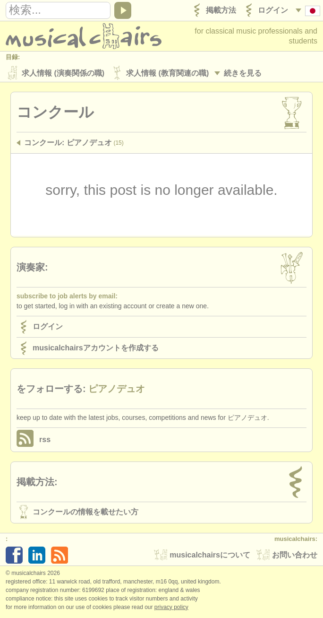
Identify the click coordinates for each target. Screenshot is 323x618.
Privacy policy (171, 608)
